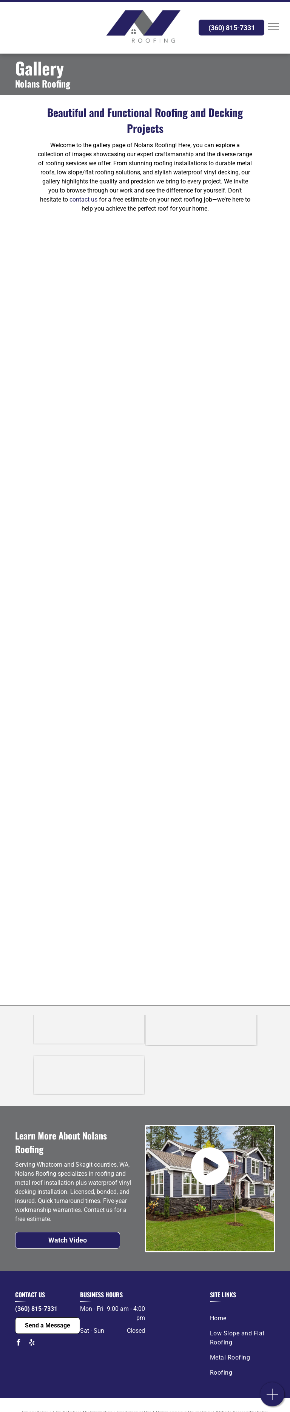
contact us (83, 199)
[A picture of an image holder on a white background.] (80, 283)
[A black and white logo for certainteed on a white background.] (89, 1036)
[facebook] (18, 1343)
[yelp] (32, 1343)
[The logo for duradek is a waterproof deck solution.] (201, 1036)
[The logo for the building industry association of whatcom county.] (89, 1076)
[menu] (273, 27)
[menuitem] (239, 1318)
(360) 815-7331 (36, 1308)
